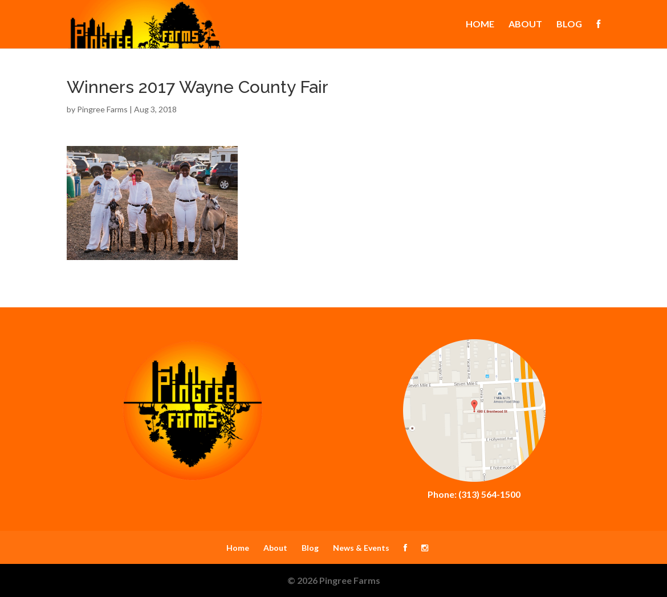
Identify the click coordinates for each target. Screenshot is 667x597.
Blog (569, 24)
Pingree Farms (102, 109)
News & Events (361, 548)
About (525, 24)
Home (480, 24)
